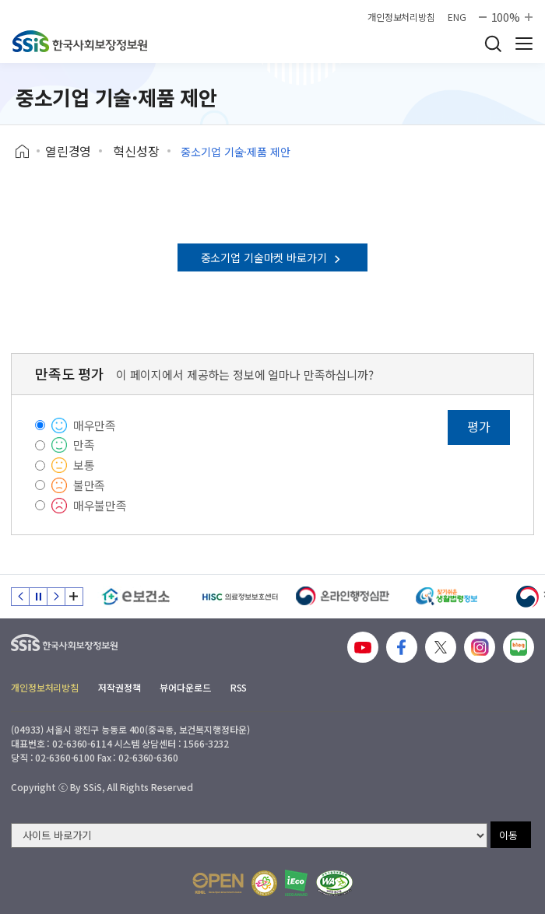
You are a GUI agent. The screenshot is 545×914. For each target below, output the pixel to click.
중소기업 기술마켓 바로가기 (273, 257)
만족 (84, 444)
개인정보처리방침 (401, 17)
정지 (38, 596)
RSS (239, 687)
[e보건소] (136, 597)
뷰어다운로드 (185, 687)
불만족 (89, 485)
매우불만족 (100, 505)
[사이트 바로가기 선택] (249, 835)
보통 (84, 465)
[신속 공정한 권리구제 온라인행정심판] (343, 597)
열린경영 (68, 151)
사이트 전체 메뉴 (524, 43)
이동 (508, 835)
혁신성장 (136, 151)
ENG (457, 17)
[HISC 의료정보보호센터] (239, 597)
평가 (478, 426)
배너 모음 (74, 596)
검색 (492, 43)
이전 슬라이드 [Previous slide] (20, 596)
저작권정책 (119, 687)
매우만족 (94, 425)
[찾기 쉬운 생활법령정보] (446, 597)
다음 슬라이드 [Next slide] (56, 596)
